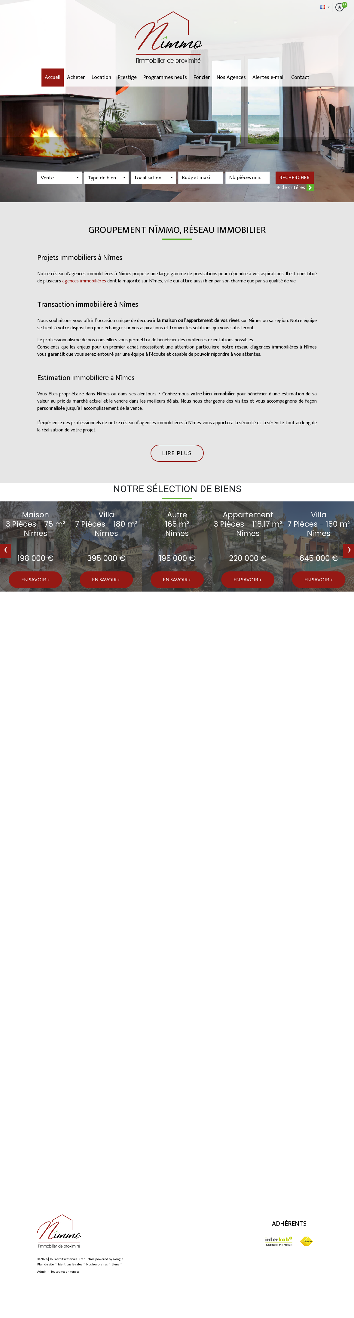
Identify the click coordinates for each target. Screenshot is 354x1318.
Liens (115, 1264)
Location (101, 77)
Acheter (76, 77)
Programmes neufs (165, 77)
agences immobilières (84, 281)
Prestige (127, 77)
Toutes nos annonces (65, 1271)
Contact (300, 77)
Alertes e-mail (268, 77)
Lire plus (177, 453)
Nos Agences (231, 77)
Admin (42, 1271)
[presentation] (5, 551)
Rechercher (294, 177)
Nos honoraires (97, 1264)
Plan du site (45, 1264)
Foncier (202, 77)
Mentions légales (70, 1264)
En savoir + (35, 579)
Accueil (52, 77)
